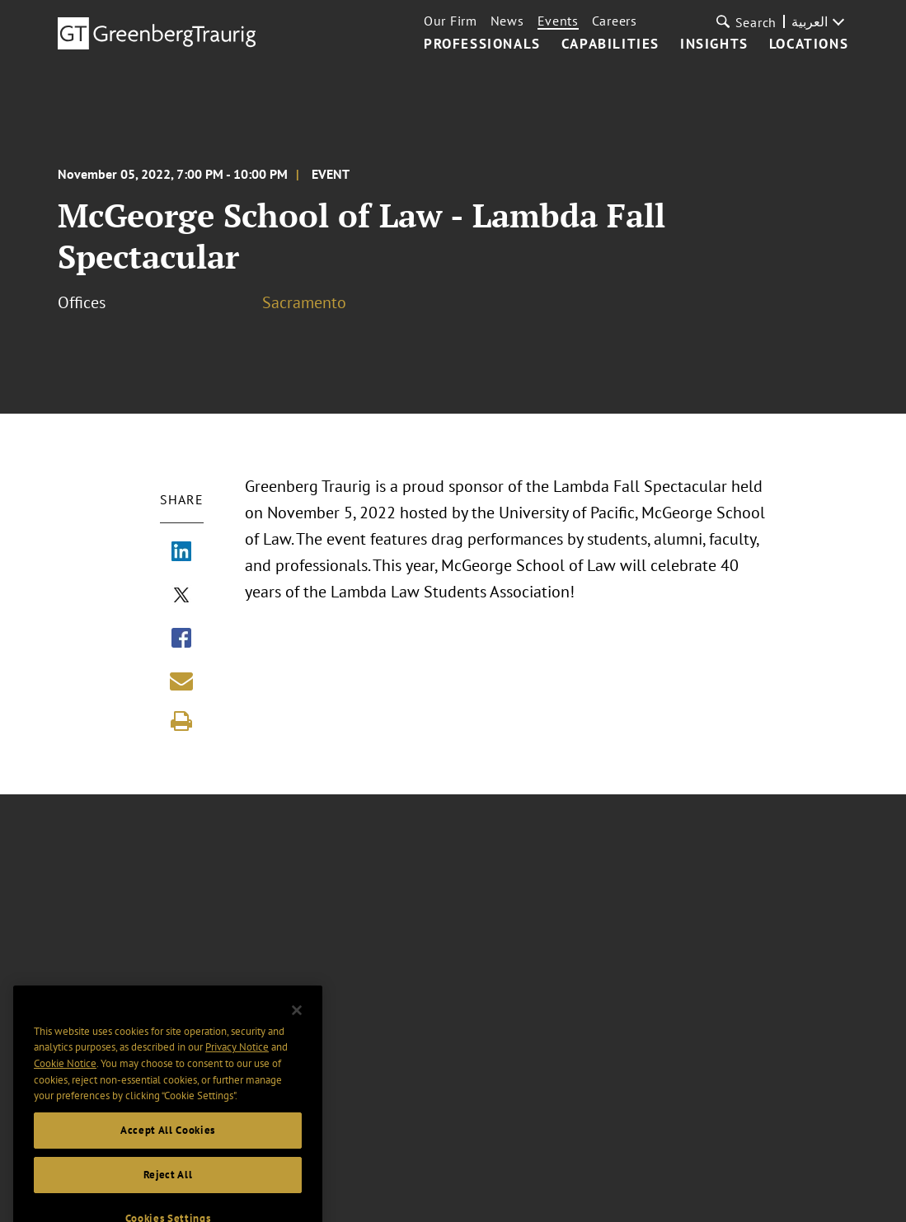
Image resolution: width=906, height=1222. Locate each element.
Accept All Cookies (167, 1147)
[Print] (181, 721)
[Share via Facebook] (181, 639)
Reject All (168, 1192)
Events (558, 20)
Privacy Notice (237, 1064)
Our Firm (450, 20)
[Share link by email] (181, 680)
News (507, 20)
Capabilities (610, 44)
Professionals (482, 44)
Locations (808, 44)
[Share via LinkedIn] (181, 553)
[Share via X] (181, 596)
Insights (714, 44)
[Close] (297, 1027)
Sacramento (304, 302)
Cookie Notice (65, 1081)
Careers (614, 20)
